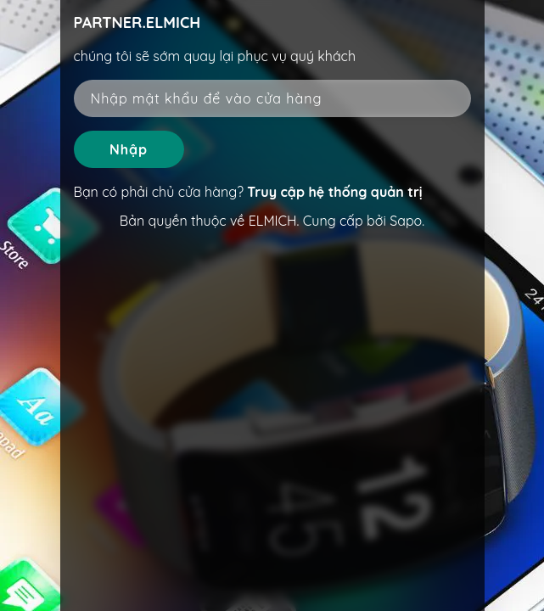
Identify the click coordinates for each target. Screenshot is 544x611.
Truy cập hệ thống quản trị (334, 191)
